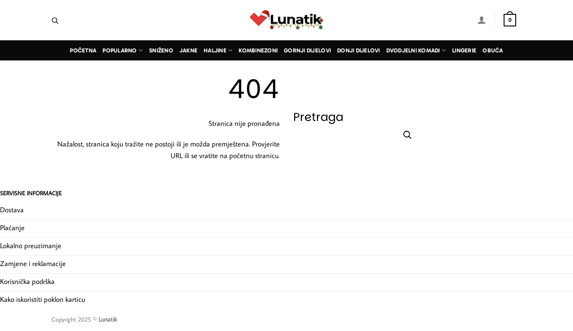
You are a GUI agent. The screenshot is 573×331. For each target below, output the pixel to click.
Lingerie (464, 50)
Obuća (493, 50)
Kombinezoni (258, 50)
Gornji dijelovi (307, 50)
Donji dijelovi (358, 50)
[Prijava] (481, 19)
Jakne (188, 50)
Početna (83, 50)
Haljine (218, 50)
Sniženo (161, 50)
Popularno (123, 50)
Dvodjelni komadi (416, 50)
